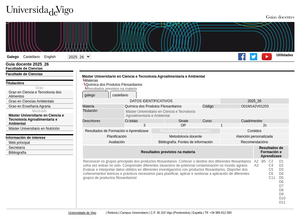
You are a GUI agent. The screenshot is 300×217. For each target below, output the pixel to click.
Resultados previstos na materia (186, 131)
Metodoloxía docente (185, 136)
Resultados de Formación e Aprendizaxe (116, 131)
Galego (13, 57)
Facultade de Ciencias (24, 74)
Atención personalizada (254, 136)
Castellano (31, 57)
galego (90, 95)
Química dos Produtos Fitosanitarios (114, 85)
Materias (91, 80)
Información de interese (25, 138)
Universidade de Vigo (82, 212)
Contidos (254, 131)
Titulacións (15, 83)
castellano (120, 95)
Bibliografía (17, 153)
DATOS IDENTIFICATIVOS (151, 101)
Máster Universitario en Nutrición (34, 129)
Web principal (19, 143)
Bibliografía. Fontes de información (185, 142)
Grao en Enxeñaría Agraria (30, 106)
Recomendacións (254, 142)
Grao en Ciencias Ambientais (31, 101)
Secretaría (17, 148)
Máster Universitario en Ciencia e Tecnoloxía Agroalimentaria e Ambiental (36, 119)
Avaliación (117, 142)
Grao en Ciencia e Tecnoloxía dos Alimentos (35, 94)
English (50, 57)
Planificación (117, 136)
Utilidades (284, 55)
